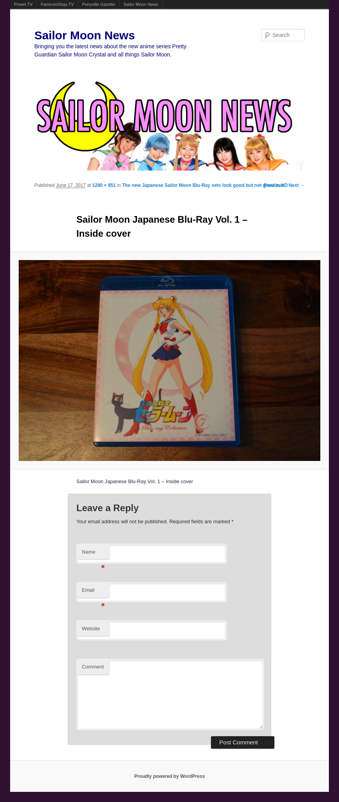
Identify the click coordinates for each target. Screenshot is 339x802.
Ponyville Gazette (99, 4)
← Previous (270, 185)
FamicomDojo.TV (57, 4)
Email (93, 592)
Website (91, 628)
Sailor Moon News (140, 4)
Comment (93, 667)
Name (93, 554)
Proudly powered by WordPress (169, 776)
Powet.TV (23, 4)
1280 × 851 (104, 185)
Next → (296, 185)
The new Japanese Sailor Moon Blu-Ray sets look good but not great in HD (205, 185)
